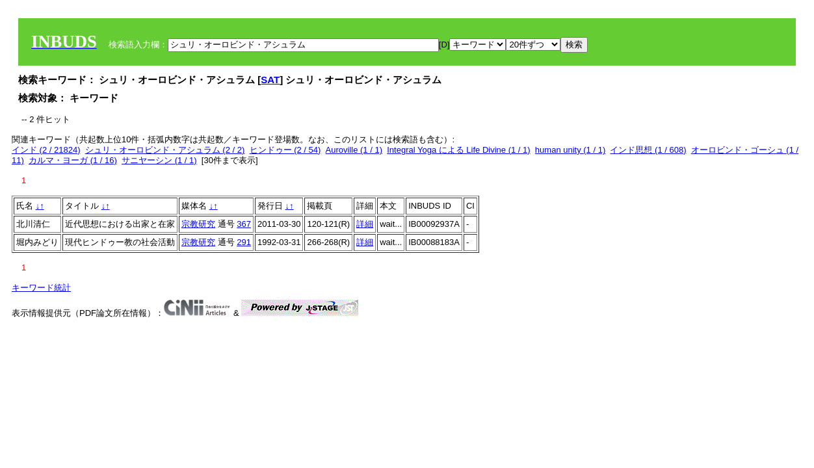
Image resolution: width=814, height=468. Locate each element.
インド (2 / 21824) (46, 150)
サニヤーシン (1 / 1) (159, 160)
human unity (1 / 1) (570, 150)
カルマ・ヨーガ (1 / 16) (73, 160)
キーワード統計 (41, 287)
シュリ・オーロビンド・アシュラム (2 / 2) (165, 150)
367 (244, 224)
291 (244, 242)
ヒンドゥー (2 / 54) (285, 150)
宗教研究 (198, 224)
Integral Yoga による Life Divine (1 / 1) (458, 150)
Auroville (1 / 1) (354, 150)
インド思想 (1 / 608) (648, 150)
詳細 (364, 224)
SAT (270, 79)
